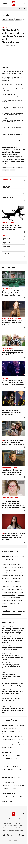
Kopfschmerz (6, 785)
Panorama (4, 25)
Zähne (14, 788)
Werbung (5, 828)
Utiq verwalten (19, 823)
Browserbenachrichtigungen (16, 830)
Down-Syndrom (5, 167)
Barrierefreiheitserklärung (16, 819)
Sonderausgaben (16, 742)
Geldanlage (5, 761)
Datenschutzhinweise (8, 823)
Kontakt (5, 830)
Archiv (19, 731)
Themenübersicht (7, 736)
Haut (14, 780)
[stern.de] (13, 3)
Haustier (19, 799)
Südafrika (19, 764)
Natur (11, 799)
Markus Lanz (21, 9)
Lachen (5, 19)
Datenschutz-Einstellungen (16, 828)
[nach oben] (23, 813)
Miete (3, 764)
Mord (21, 796)
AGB (20, 821)
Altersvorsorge (14, 753)
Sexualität (6, 788)
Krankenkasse (15, 761)
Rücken (15, 785)
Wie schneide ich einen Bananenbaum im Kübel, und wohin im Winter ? (13, 600)
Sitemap (17, 736)
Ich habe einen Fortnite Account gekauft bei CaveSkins (12, 575)
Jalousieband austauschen (9, 573)
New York (11, 764)
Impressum (5, 819)
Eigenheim (20, 755)
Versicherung (14, 766)
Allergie (13, 777)
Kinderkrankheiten (9, 783)
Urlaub (6, 766)
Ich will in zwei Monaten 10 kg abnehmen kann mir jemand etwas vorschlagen (12, 589)
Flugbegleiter (5, 170)
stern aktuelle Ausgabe (8, 739)
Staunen (11, 19)
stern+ (4, 745)
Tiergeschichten (20, 19)
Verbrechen (5, 796)
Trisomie (13, 167)
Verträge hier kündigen (16, 825)
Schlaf (22, 785)
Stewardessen (20, 167)
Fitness (21, 780)
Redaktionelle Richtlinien (11, 821)
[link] (24, 3)
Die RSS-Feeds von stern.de (11, 728)
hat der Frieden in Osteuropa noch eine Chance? (13, 564)
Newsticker (7, 622)
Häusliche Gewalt (7, 802)
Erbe (16, 758)
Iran (15, 9)
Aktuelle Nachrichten (8, 731)
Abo (21, 3)
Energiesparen (8, 758)
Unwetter (14, 796)
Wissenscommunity (7, 734)
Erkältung (6, 780)
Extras (8, 9)
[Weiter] (24, 9)
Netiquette (6, 825)
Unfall (13, 793)
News (3, 9)
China (12, 755)
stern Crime (12, 745)
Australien (12, 170)
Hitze (5, 799)
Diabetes (20, 777)
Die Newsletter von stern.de (16, 725)
